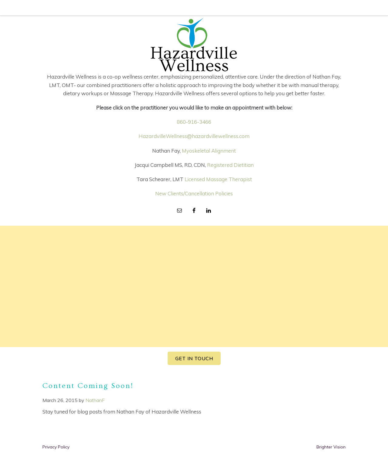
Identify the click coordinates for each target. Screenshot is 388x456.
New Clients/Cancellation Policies (194, 193)
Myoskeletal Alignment (209, 150)
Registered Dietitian (230, 165)
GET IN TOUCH (194, 358)
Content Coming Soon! (87, 386)
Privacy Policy (55, 447)
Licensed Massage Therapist (218, 179)
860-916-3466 (194, 122)
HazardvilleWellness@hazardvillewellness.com (194, 136)
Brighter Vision (331, 447)
